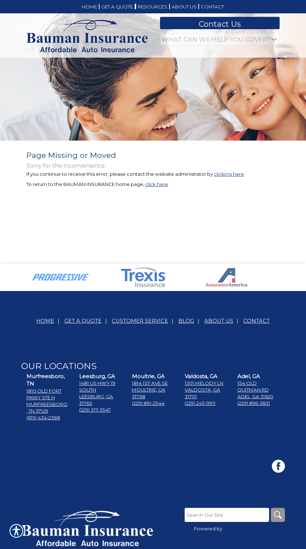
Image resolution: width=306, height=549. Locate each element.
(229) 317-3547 (95, 410)
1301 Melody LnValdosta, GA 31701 (204, 389)
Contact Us (220, 24)
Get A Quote (83, 321)
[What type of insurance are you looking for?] (220, 39)
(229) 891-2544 (148, 403)
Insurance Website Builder (254, 528)
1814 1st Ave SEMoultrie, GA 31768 (150, 389)
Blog (186, 321)
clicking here (229, 174)
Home (45, 321)
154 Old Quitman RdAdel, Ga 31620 (255, 389)
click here (156, 184)
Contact (256, 321)
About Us (218, 321)
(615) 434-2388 (43, 417)
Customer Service (140, 321)
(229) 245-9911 (200, 403)
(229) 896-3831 (253, 403)
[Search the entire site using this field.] (227, 515)
